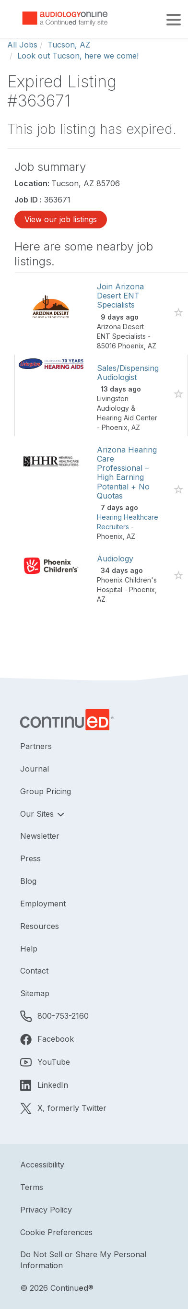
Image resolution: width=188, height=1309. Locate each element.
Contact (34, 971)
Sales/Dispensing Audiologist (128, 372)
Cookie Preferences (56, 1232)
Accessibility (42, 1164)
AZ (152, 346)
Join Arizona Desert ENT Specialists (120, 295)
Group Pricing (45, 791)
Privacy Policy (46, 1209)
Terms (31, 1187)
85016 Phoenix (120, 346)
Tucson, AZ (68, 44)
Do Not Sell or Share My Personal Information (83, 1260)
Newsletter (39, 836)
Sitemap (34, 993)
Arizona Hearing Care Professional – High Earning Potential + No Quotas (127, 472)
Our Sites (38, 814)
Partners (36, 746)
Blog (28, 881)
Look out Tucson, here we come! (78, 55)
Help (28, 948)
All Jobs (22, 44)
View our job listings (60, 219)
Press (30, 858)
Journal (34, 769)
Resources (39, 926)
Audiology (115, 558)
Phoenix (115, 427)
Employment (43, 903)
